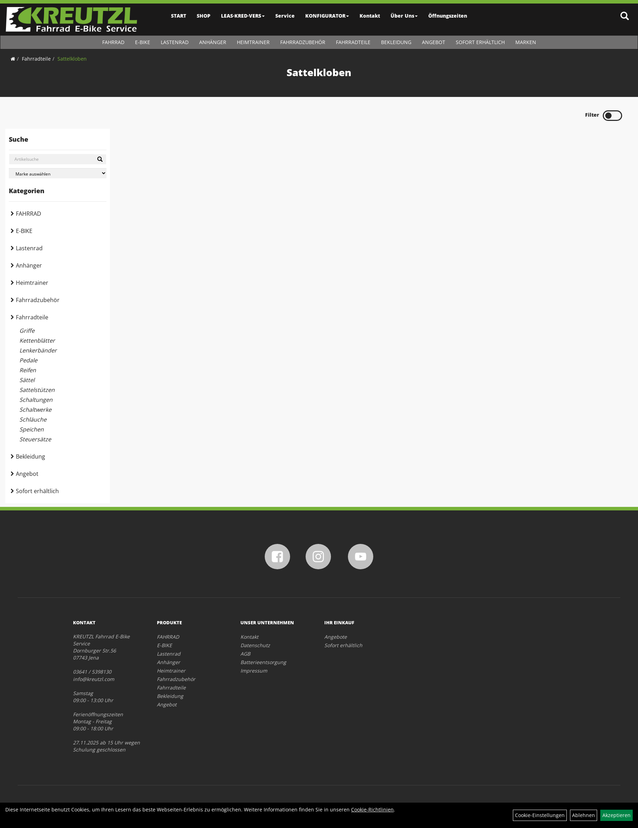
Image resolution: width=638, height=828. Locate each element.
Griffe (27, 331)
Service (285, 15)
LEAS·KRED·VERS (243, 15)
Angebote (335, 636)
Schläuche (33, 419)
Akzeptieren (616, 815)
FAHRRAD (113, 42)
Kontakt (370, 15)
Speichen (31, 429)
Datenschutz (255, 645)
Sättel (27, 380)
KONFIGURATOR (327, 15)
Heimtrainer (253, 42)
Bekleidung (396, 42)
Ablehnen (583, 815)
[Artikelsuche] (625, 16)
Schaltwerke (35, 409)
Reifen (27, 370)
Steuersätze (35, 439)
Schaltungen (36, 400)
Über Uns (404, 15)
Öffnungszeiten (447, 15)
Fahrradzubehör (302, 42)
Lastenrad (175, 42)
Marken (525, 42)
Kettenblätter (37, 340)
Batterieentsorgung (263, 662)
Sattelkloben (72, 58)
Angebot (433, 42)
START (178, 15)
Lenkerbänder (38, 350)
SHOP (203, 15)
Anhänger (212, 42)
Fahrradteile (353, 42)
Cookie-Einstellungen (540, 815)
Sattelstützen (37, 390)
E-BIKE (142, 42)
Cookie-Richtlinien (372, 809)
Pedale (28, 360)
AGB (245, 653)
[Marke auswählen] (57, 173)
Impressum (253, 670)
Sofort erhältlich (480, 42)
